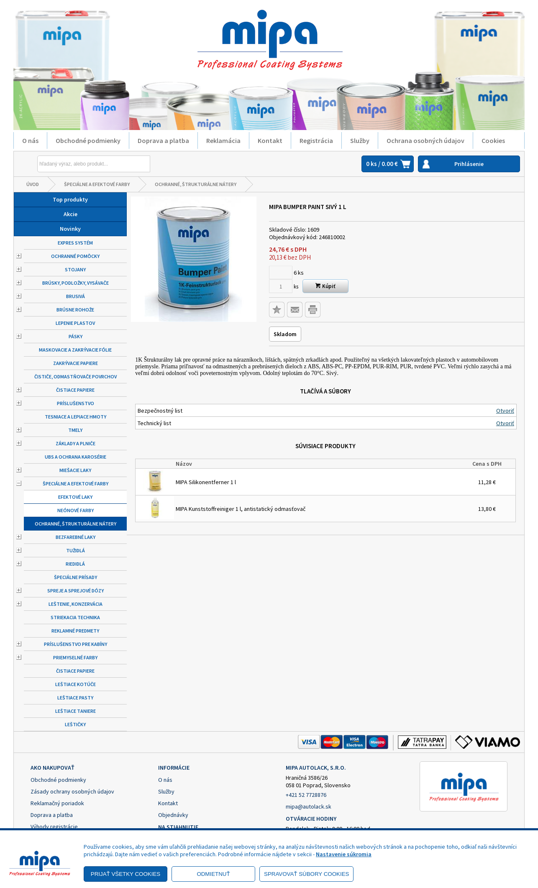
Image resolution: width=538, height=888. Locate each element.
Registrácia (316, 140)
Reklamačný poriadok (57, 803)
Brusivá (75, 296)
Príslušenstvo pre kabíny (75, 644)
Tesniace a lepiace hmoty (75, 416)
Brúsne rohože (75, 309)
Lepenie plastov (75, 323)
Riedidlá (75, 564)
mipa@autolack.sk (308, 806)
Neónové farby (75, 510)
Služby (359, 140)
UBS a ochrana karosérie (75, 457)
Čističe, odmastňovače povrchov (75, 376)
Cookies (493, 140)
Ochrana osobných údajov (425, 140)
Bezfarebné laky (75, 537)
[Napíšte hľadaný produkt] (74, 164)
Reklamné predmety (75, 631)
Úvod (32, 184)
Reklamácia (223, 140)
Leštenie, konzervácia (75, 604)
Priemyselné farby (75, 657)
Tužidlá (75, 550)
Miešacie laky (75, 470)
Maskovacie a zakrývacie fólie (75, 350)
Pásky (75, 336)
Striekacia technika (75, 617)
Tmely (75, 430)
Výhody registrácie (54, 826)
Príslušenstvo (75, 403)
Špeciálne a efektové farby (97, 184)
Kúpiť (325, 286)
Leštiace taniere (75, 711)
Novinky (70, 228)
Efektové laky (75, 497)
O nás (30, 140)
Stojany (75, 269)
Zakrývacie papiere (75, 363)
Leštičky (75, 724)
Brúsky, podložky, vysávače (75, 283)
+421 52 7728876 (306, 795)
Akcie (70, 214)
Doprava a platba (163, 140)
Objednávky (173, 815)
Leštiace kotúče (75, 684)
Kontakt (270, 140)
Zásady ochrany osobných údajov (72, 791)
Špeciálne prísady (75, 577)
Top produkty (70, 199)
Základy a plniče (75, 443)
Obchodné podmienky (88, 140)
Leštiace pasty (75, 697)
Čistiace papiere (75, 390)
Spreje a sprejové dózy (75, 590)
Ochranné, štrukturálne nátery (195, 184)
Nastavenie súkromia (343, 854)
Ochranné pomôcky (75, 256)
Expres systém (75, 243)
